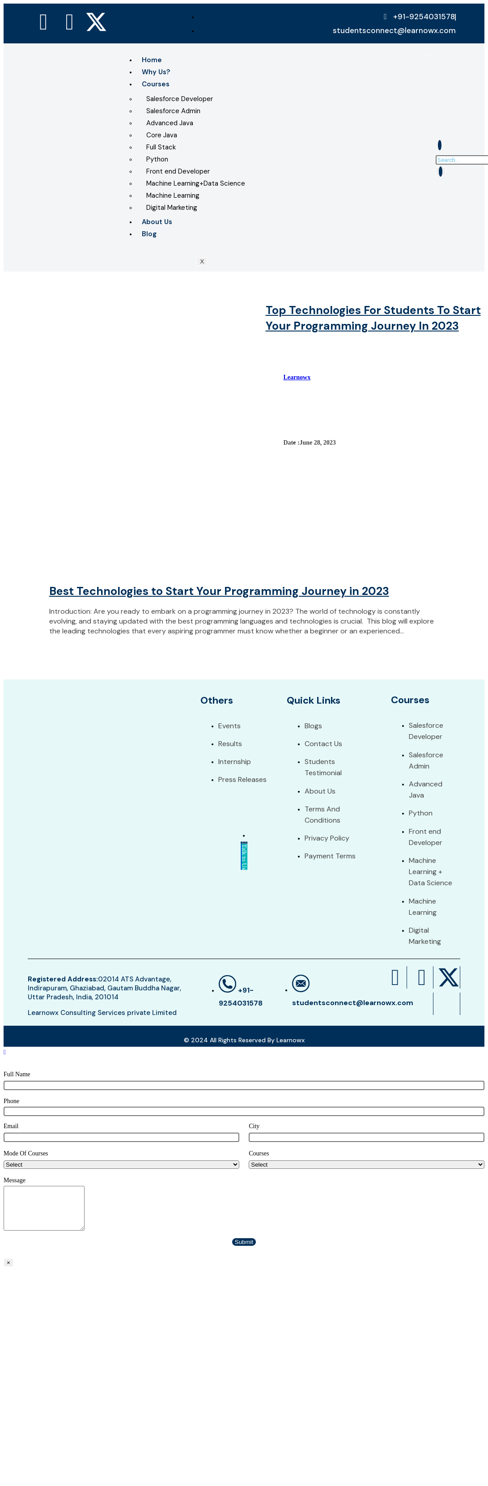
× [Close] (8, 1262)
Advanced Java (169, 123)
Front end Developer (178, 171)
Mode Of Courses (26, 1153)
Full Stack (161, 147)
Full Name (17, 1074)
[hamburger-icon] (428, 55)
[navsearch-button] (439, 145)
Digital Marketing (171, 207)
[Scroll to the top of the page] (5, 1052)
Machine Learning (172, 195)
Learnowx (297, 377)
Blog (149, 233)
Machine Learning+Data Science (195, 183)
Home (152, 59)
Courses (156, 84)
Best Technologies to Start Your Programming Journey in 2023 (219, 591)
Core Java (161, 135)
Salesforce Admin (173, 110)
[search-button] (441, 171)
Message (14, 1180)
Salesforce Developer (179, 98)
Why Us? (156, 72)
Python (157, 159)
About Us (157, 221)
